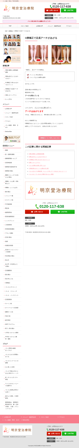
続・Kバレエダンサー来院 (11, 378)
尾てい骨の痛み (9, 328)
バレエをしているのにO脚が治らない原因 (41, 174)
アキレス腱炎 (9, 233)
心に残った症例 (9, 367)
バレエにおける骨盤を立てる (11, 355)
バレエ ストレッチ (11, 291)
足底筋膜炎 (8, 299)
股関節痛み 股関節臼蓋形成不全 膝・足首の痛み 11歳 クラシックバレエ (12, 405)
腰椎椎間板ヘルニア (11, 158)
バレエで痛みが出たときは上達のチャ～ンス (11, 372)
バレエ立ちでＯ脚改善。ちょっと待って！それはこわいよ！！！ (48, 171)
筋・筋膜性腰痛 (9, 154)
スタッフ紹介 (25, 26)
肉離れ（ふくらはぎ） (11, 187)
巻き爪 (7, 260)
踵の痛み (8, 274)
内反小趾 (7, 316)
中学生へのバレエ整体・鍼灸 (11, 338)
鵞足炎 (7, 208)
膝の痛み (7, 191)
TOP (10, 26)
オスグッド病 (9, 200)
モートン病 (8, 303)
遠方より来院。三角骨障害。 (11, 397)
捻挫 (6, 241)
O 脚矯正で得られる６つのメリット (39, 159)
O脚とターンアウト (34, 162)
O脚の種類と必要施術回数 (36, 154)
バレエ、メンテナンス (11, 295)
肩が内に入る (9, 278)
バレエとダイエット (11, 287)
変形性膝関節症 (9, 216)
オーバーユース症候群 (11, 307)
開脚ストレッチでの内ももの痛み (11, 176)
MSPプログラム (10, 324)
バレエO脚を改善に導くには (37, 165)
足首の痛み (8, 237)
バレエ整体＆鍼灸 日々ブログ (11, 349)
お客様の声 (39, 26)
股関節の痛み (9, 171)
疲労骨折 (7, 320)
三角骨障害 (8, 224)
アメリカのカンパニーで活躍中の (11, 384)
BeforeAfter (8, 131)
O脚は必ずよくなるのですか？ (38, 156)
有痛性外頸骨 (9, 245)
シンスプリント (9, 220)
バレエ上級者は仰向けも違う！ (11, 391)
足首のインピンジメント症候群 (11, 250)
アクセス (69, 26)
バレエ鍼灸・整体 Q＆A (11, 126)
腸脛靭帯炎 (8, 212)
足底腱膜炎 (8, 270)
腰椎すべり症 (9, 312)
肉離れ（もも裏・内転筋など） (11, 182)
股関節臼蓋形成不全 (11, 167)
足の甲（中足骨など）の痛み (11, 265)
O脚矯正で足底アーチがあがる (11, 90)
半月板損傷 (8, 204)
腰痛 (6, 150)
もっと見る (8, 99)
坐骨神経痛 (8, 162)
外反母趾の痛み (9, 256)
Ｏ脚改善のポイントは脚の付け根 (39, 168)
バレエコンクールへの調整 (11, 362)
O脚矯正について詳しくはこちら (49, 138)
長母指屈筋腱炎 (9, 229)
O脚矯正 (11, 31)
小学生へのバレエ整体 (11, 332)
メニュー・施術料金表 (54, 26)
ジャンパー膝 (9, 195)
